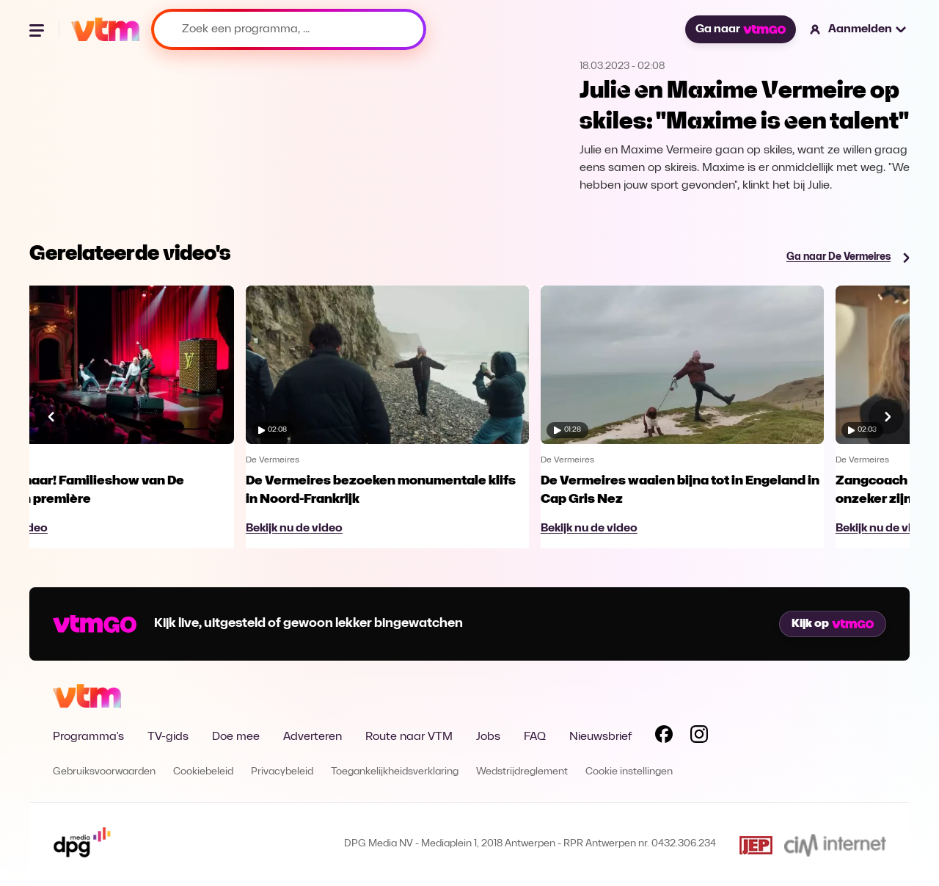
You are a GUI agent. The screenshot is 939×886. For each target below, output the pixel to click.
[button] (859, 29)
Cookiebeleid (203, 771)
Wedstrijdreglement (522, 771)
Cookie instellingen (629, 771)
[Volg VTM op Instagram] (699, 737)
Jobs (488, 737)
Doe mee (236, 737)
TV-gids (168, 737)
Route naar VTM (409, 737)
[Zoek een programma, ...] (288, 29)
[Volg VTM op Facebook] (664, 737)
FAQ (535, 737)
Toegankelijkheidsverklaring (394, 771)
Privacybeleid (282, 771)
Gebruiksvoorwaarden (104, 771)
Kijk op (833, 624)
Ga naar (740, 29)
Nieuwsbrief (600, 737)
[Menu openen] (38, 29)
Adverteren (312, 737)
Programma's (88, 737)
